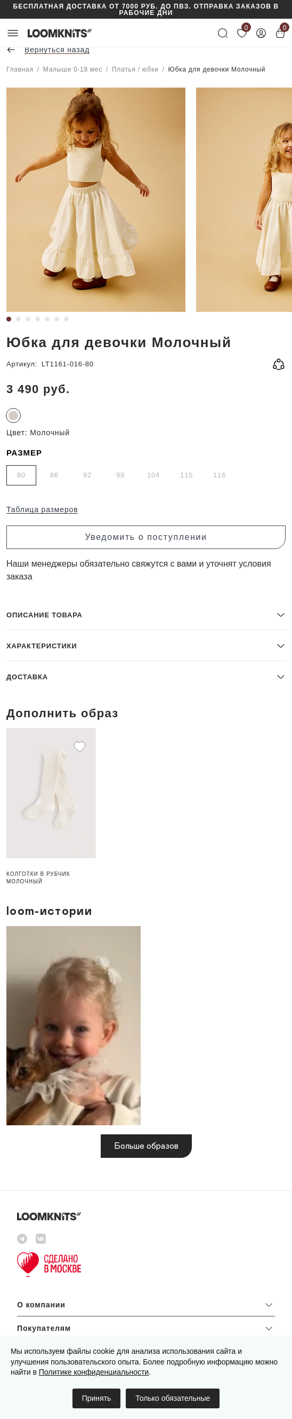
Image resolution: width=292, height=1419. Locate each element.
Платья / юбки (135, 69)
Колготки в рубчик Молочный (38, 877)
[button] (146, 614)
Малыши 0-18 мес (72, 69)
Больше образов (146, 1146)
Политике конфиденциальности (94, 1372)
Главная (20, 69)
